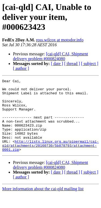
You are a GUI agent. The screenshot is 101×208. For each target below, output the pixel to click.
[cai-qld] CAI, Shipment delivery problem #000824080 (50, 56)
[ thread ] (72, 63)
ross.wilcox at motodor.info (59, 40)
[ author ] (21, 68)
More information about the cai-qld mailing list (42, 203)
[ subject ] (89, 63)
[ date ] (57, 63)
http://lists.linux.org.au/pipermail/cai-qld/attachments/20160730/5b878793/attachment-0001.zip (50, 159)
